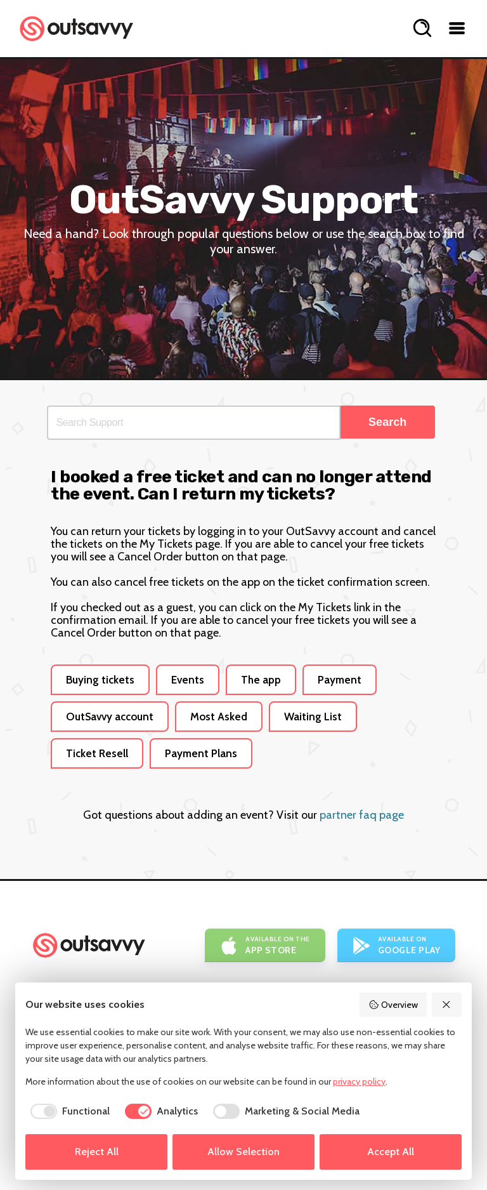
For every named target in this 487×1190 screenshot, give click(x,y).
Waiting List (313, 716)
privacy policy (359, 1081)
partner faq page (362, 815)
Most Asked (218, 716)
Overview (393, 1004)
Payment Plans (201, 753)
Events (187, 679)
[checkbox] (67, 1111)
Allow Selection (243, 1152)
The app (261, 679)
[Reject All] (447, 1005)
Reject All (97, 1152)
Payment (339, 679)
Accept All (390, 1152)
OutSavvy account (109, 716)
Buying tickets (100, 679)
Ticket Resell (97, 753)
